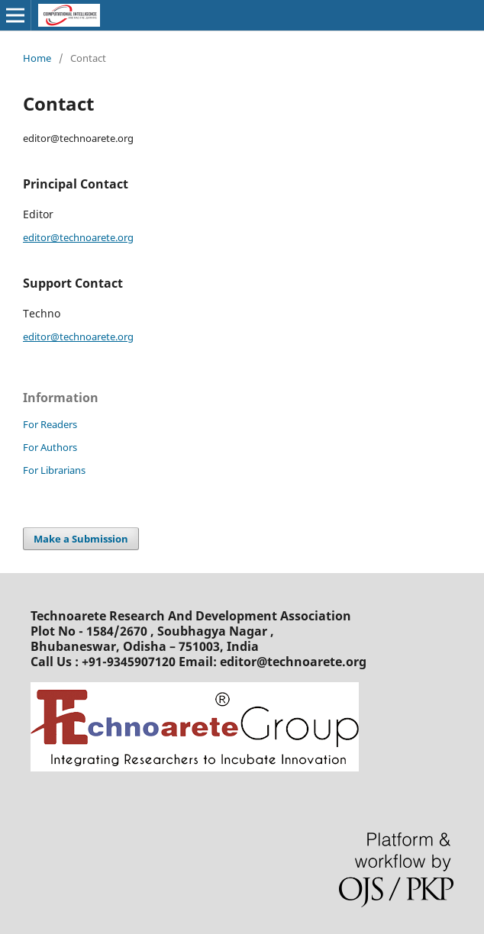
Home (37, 58)
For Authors (50, 447)
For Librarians (54, 470)
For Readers (50, 424)
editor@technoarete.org (78, 237)
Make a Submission (81, 539)
